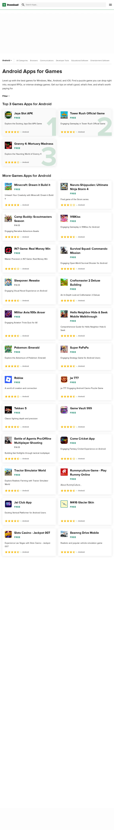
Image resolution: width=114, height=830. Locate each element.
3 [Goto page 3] (20, 562)
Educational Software (79, 60)
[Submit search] (23, 4)
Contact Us (47, 743)
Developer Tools (62, 60)
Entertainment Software (100, 60)
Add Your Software (50, 737)
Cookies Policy (86, 743)
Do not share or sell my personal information (90, 749)
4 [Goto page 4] (28, 562)
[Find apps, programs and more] (63, 4)
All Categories (22, 60)
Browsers (34, 60)
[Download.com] (10, 5)
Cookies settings (87, 756)
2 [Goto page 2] (13, 562)
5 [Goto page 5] (36, 562)
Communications (47, 60)
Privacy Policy (86, 732)
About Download (49, 732)
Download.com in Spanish (53, 748)
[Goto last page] (106, 562)
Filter (6, 96)
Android (7, 60)
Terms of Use (86, 737)
